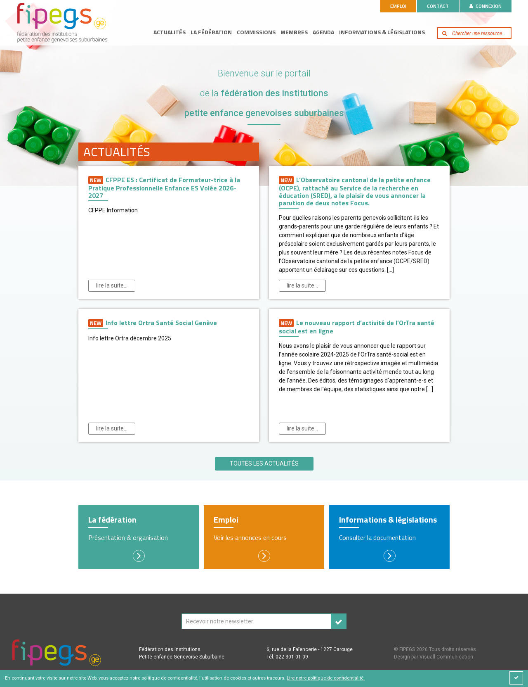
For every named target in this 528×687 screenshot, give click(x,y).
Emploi (398, 6)
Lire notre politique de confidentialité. (326, 678)
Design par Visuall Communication (433, 657)
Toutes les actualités (264, 463)
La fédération (211, 32)
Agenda (323, 32)
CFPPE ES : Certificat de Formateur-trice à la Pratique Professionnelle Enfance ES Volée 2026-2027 (164, 187)
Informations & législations (382, 32)
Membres (294, 32)
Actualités (169, 32)
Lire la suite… (111, 285)
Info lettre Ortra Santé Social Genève (152, 323)
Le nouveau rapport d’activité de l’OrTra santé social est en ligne (356, 327)
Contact (438, 6)
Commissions (256, 32)
